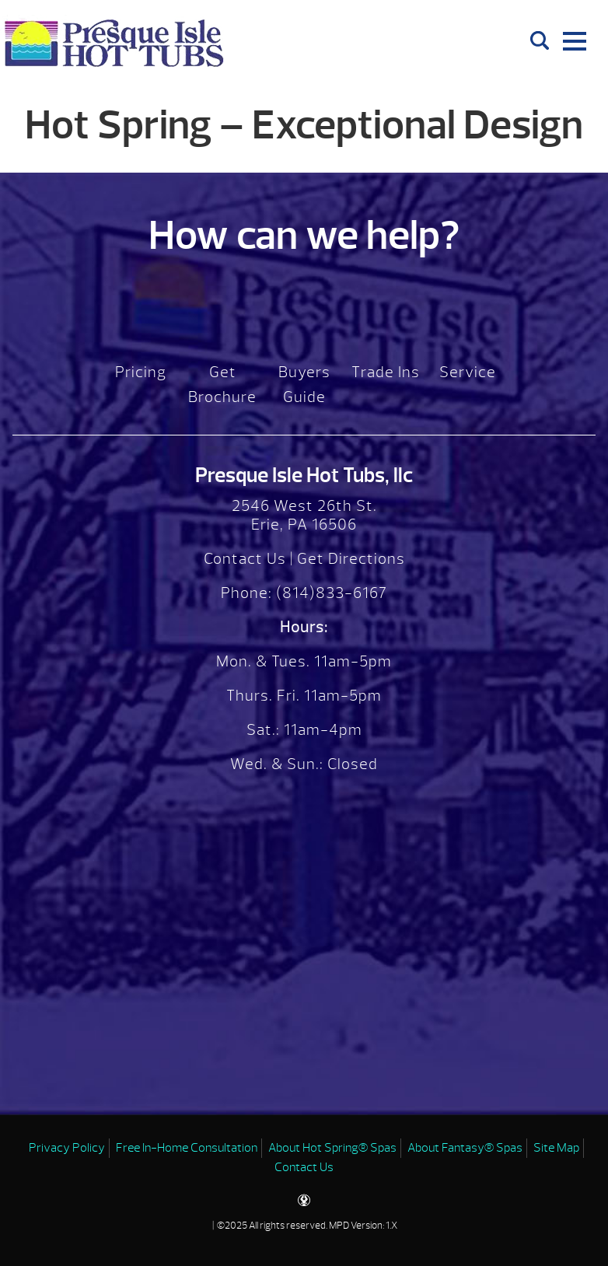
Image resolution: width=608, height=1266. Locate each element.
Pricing (140, 372)
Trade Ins (385, 372)
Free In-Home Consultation (186, 1148)
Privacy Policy (67, 1148)
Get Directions (351, 558)
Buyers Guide (304, 384)
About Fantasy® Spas (464, 1148)
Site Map (556, 1148)
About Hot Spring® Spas (332, 1148)
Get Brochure (222, 384)
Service (467, 372)
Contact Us (245, 558)
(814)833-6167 (329, 593)
